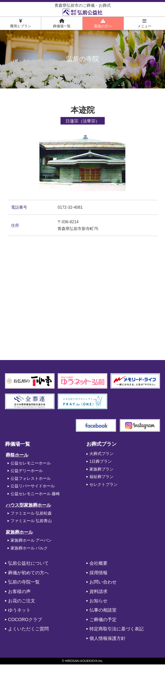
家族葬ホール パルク (29, 548)
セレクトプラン (103, 484)
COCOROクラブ (25, 619)
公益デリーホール (27, 471)
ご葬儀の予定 (103, 619)
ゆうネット (19, 610)
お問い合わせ (103, 582)
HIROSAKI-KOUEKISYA (81, 661)
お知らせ (98, 600)
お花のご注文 (21, 600)
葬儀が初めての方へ (28, 572)
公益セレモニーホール (31, 463)
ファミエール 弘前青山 (31, 521)
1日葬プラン (100, 461)
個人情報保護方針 (107, 638)
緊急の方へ (103, 23)
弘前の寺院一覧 (24, 582)
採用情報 (98, 572)
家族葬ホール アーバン (31, 540)
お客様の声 (19, 591)
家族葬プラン (101, 469)
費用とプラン (20, 23)
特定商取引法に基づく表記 (116, 628)
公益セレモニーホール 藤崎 (35, 494)
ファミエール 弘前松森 (31, 513)
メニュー (144, 23)
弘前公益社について (28, 563)
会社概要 (98, 563)
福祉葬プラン (101, 477)
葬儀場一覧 (62, 23)
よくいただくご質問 (28, 628)
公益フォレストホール (31, 478)
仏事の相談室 (103, 610)
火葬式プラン (101, 453)
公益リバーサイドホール (33, 486)
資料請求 (98, 591)
